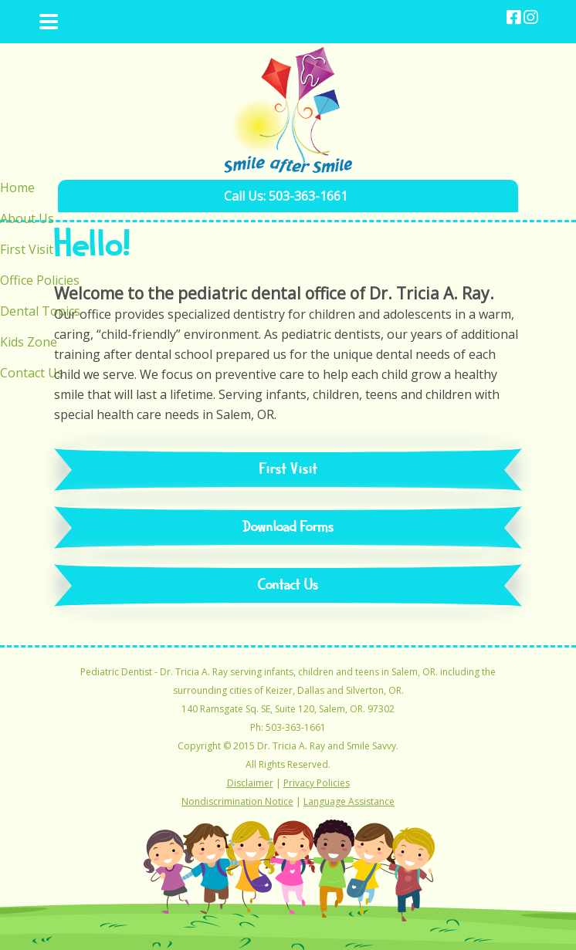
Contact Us (288, 585)
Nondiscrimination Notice (237, 801)
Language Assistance (349, 801)
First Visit (288, 469)
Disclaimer (250, 782)
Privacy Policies (316, 782)
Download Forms (288, 527)
